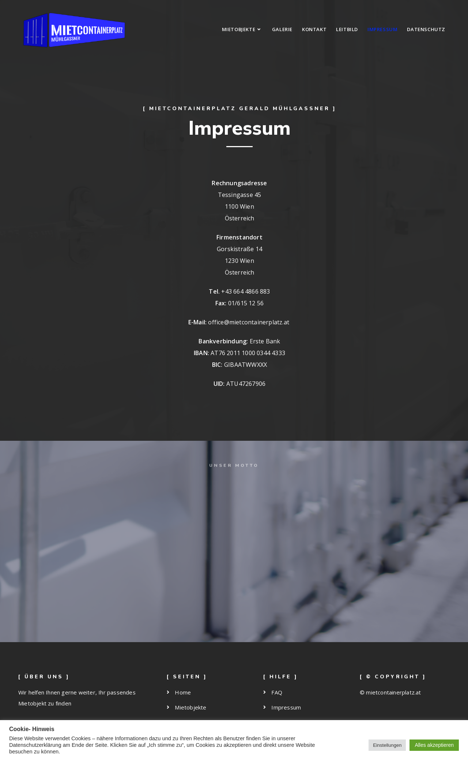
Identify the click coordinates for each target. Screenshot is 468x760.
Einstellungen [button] (387, 745)
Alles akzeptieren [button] (434, 745)
